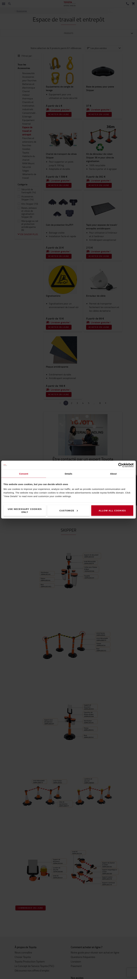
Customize (68, 510)
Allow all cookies (112, 510)
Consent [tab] (23, 473)
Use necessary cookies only (25, 510)
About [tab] (113, 473)
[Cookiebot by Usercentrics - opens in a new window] (120, 465)
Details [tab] (68, 473)
